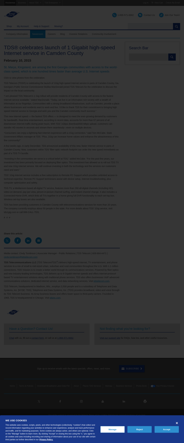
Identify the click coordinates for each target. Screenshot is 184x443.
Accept (166, 429)
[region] (92, 429)
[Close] (176, 423)
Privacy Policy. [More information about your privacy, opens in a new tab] (46, 439)
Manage (112, 429)
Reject (139, 429)
